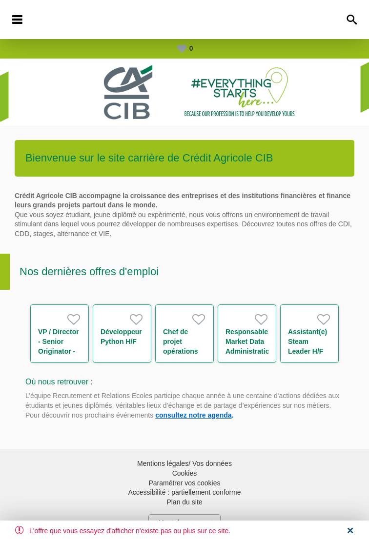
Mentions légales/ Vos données (184, 463)
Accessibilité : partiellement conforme (184, 492)
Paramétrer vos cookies (184, 483)
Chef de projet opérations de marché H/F (180, 351)
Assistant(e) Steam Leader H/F (307, 341)
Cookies (184, 473)
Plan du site (184, 502)
